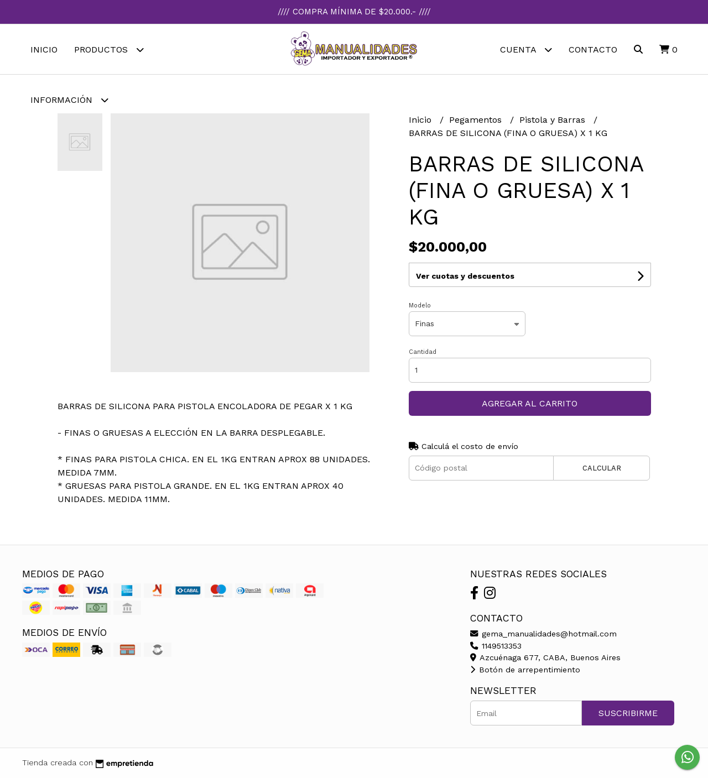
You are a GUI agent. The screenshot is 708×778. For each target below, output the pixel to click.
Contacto (593, 49)
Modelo (420, 305)
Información (69, 100)
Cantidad (422, 352)
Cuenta (526, 49)
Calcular (601, 468)
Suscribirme (628, 713)
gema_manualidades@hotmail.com (543, 633)
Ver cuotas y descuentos (465, 275)
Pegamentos (476, 119)
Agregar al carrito (529, 403)
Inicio (44, 49)
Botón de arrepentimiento (525, 669)
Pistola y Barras (553, 119)
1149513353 (496, 645)
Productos (109, 49)
